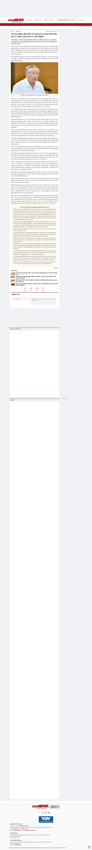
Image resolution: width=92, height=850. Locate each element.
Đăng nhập (80, 20)
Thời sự (12, 31)
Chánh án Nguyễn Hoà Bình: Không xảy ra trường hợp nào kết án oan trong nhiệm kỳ (37, 283)
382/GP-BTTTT (24, 827)
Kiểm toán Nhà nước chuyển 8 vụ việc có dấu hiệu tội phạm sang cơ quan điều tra (37, 279)
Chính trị (18, 31)
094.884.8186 (16, 844)
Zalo (37, 290)
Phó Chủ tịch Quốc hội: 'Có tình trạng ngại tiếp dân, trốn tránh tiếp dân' (34, 273)
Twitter (31, 290)
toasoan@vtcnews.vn (27, 829)
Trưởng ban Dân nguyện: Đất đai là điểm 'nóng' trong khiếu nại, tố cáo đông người (35, 277)
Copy (43, 290)
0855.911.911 (16, 829)
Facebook (25, 290)
